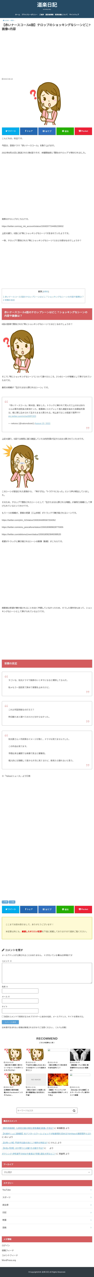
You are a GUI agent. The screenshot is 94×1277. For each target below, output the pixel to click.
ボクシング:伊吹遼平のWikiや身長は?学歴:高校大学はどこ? (29, 1154)
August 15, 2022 (42, 423)
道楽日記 (47, 5)
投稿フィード (8, 1250)
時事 (5, 902)
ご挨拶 (41, 15)
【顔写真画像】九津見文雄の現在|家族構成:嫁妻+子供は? (28, 1128)
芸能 (12, 902)
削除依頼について (61, 15)
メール (6, 997)
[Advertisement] (47, 52)
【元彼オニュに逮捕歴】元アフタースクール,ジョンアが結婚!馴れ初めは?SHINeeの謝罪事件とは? (46, 1134)
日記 (4, 1212)
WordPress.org (9, 1260)
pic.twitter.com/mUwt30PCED (22, 416)
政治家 (5, 1205)
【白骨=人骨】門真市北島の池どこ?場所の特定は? (25, 1143)
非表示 (45, 292)
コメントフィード (10, 1255)
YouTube (6, 1190)
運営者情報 (49, 15)
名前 (5, 987)
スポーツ (6, 1197)
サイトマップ (74, 15)
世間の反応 (9, 300)
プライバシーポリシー (29, 15)
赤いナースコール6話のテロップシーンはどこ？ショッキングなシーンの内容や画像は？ (43, 297)
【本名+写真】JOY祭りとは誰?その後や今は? (23, 1148)
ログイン (6, 1245)
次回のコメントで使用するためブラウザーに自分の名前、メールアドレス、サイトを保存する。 (44, 1017)
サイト (4, 1007)
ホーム (17, 15)
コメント (7, 961)
